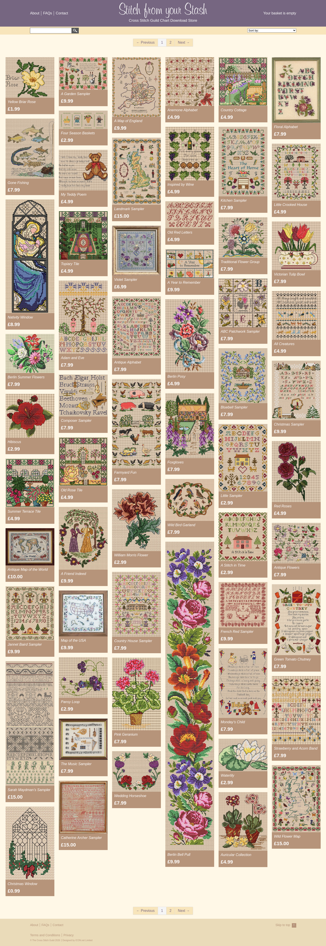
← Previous (145, 42)
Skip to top (285, 925)
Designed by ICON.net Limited (78, 940)
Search (75, 30)
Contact (62, 13)
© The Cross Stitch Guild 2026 (45, 940)
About (35, 13)
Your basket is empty (279, 13)
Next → (184, 42)
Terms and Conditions (45, 935)
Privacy (68, 935)
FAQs (47, 13)
